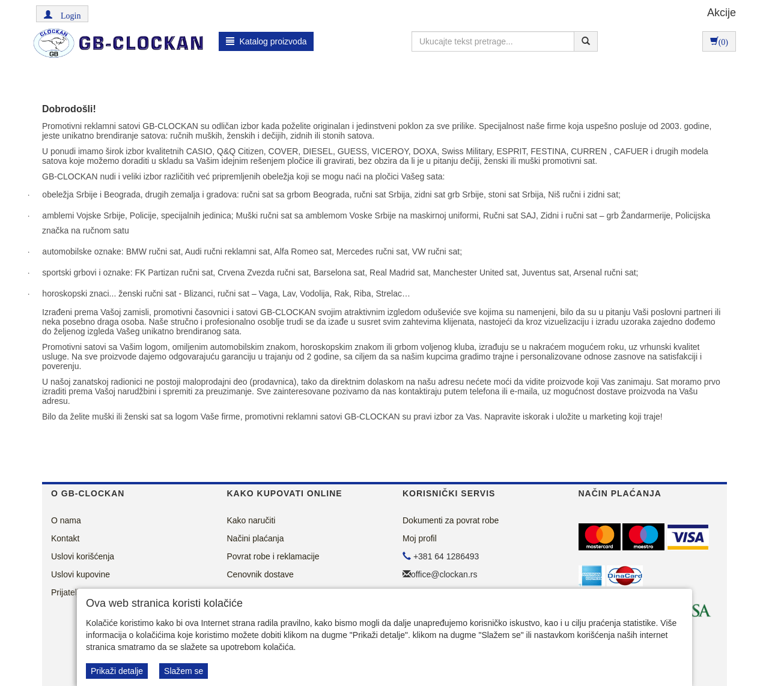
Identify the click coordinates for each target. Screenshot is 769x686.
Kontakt (65, 538)
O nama (66, 520)
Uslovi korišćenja (82, 556)
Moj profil (420, 538)
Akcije (721, 13)
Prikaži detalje (117, 671)
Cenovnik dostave (260, 574)
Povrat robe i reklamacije (273, 556)
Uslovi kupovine (80, 574)
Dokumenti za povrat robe (451, 520)
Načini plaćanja (255, 538)
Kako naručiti (251, 520)
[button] (62, 13)
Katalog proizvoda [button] (266, 41)
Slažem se (183, 671)
